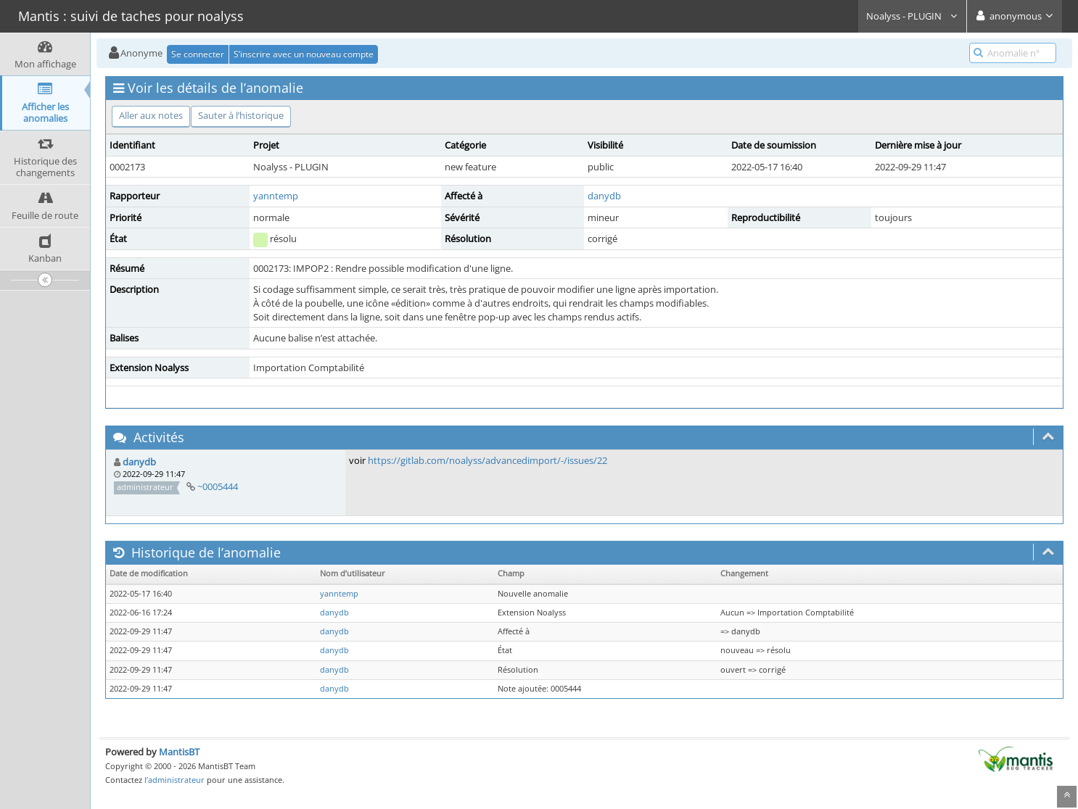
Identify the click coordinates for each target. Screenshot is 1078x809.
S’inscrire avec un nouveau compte (304, 54)
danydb (604, 195)
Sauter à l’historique (241, 115)
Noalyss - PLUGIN (912, 15)
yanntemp (275, 195)
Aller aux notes (151, 115)
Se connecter (197, 54)
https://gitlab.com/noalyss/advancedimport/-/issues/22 (487, 460)
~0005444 (217, 486)
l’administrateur (174, 779)
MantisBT (179, 751)
